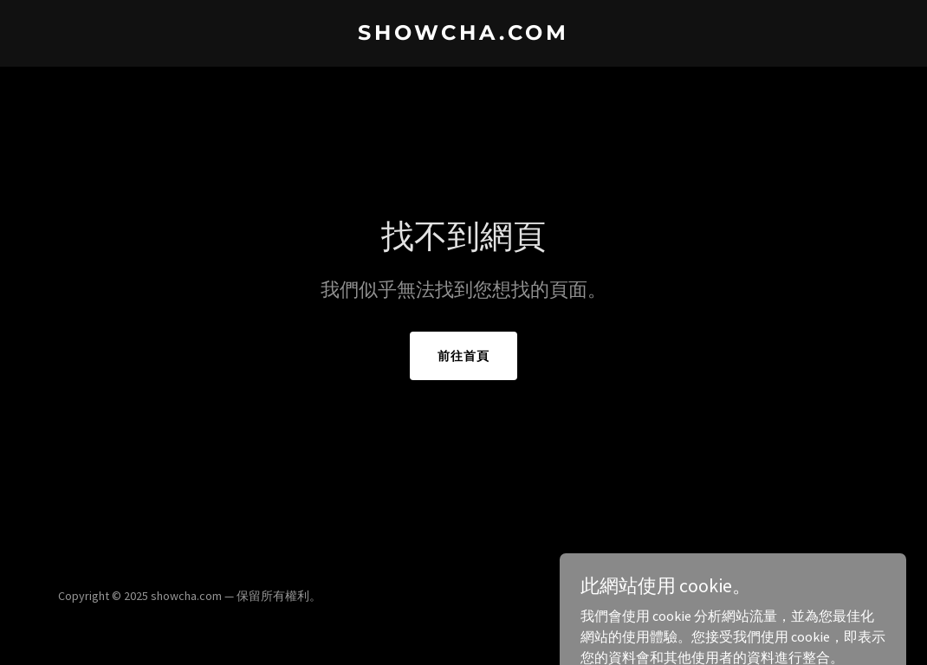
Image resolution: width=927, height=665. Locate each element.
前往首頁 (463, 356)
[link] (464, 34)
